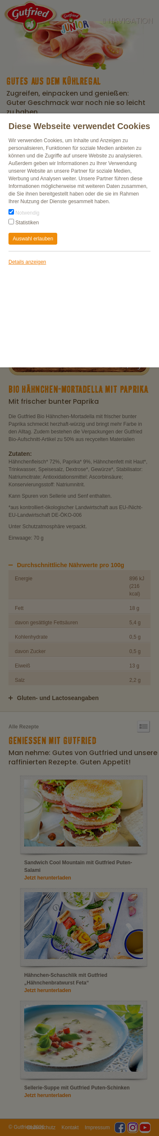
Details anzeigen (27, 262)
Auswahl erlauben (33, 239)
